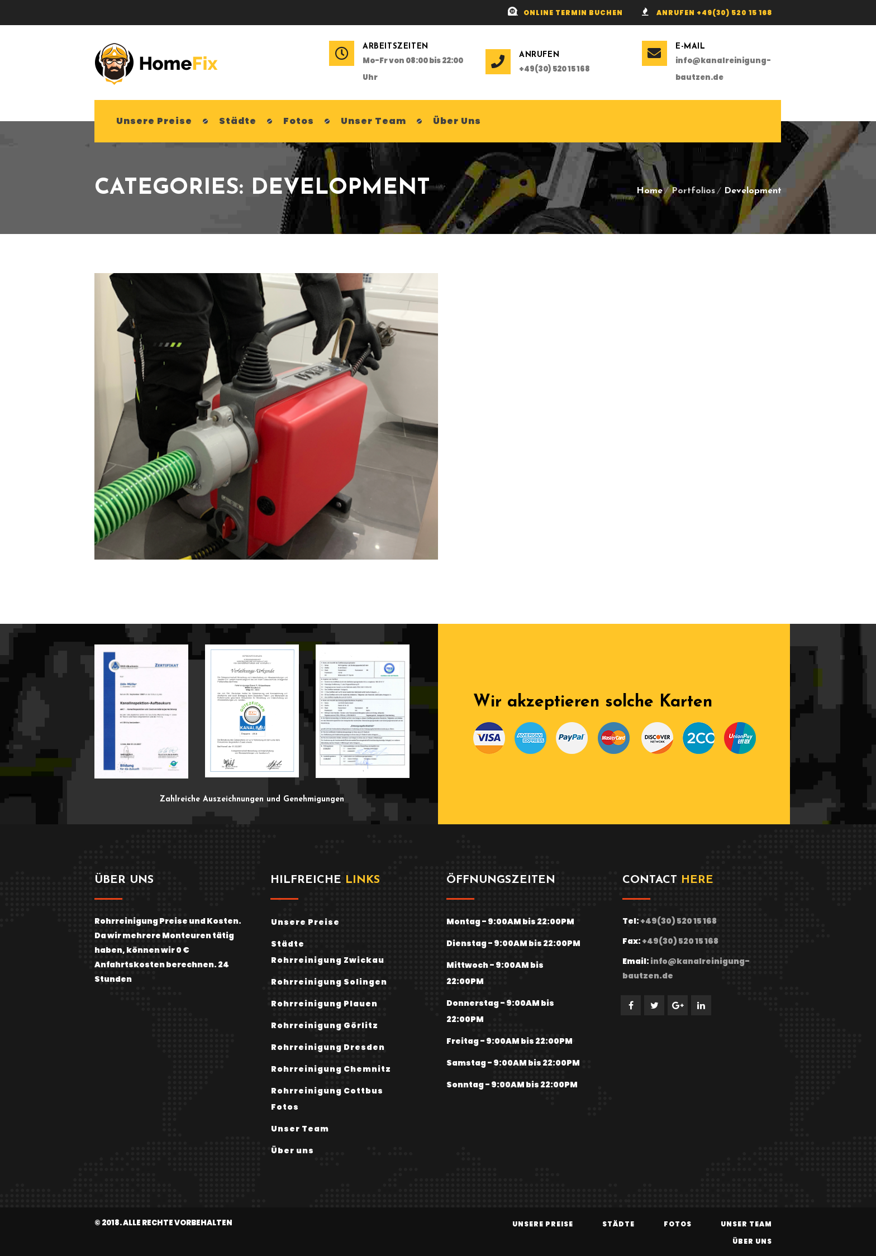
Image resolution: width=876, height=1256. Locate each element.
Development (753, 191)
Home (649, 191)
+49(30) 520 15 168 (554, 69)
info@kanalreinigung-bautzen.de (723, 69)
